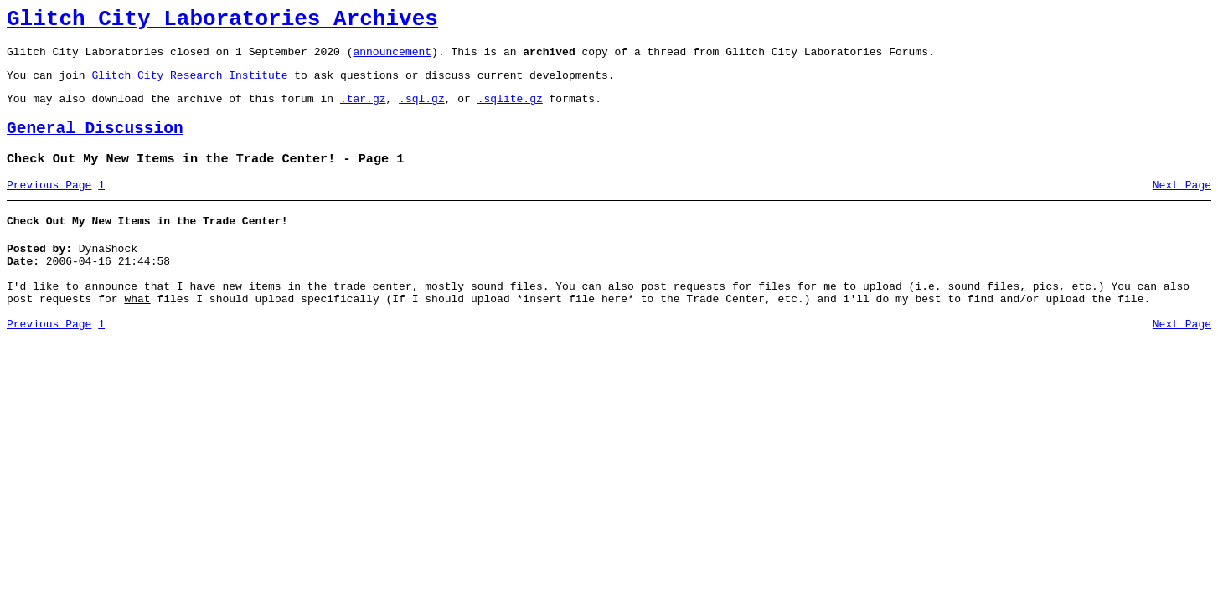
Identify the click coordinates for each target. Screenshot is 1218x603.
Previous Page (49, 205)
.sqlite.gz (510, 110)
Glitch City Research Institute (189, 84)
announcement (392, 58)
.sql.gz (422, 110)
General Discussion (95, 143)
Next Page (1182, 205)
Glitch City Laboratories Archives (222, 22)
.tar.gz (363, 110)
